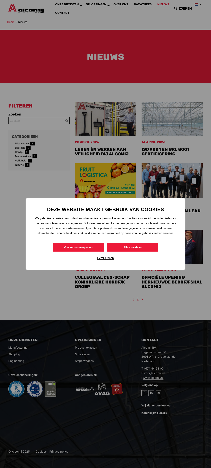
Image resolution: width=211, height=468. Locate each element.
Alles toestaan (132, 247)
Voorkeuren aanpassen (78, 247)
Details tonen (105, 258)
